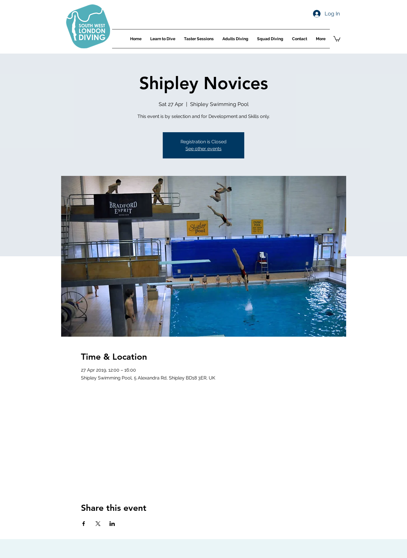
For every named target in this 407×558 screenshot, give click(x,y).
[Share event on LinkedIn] (112, 523)
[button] (336, 38)
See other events (203, 148)
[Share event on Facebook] (83, 523)
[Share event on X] (98, 523)
